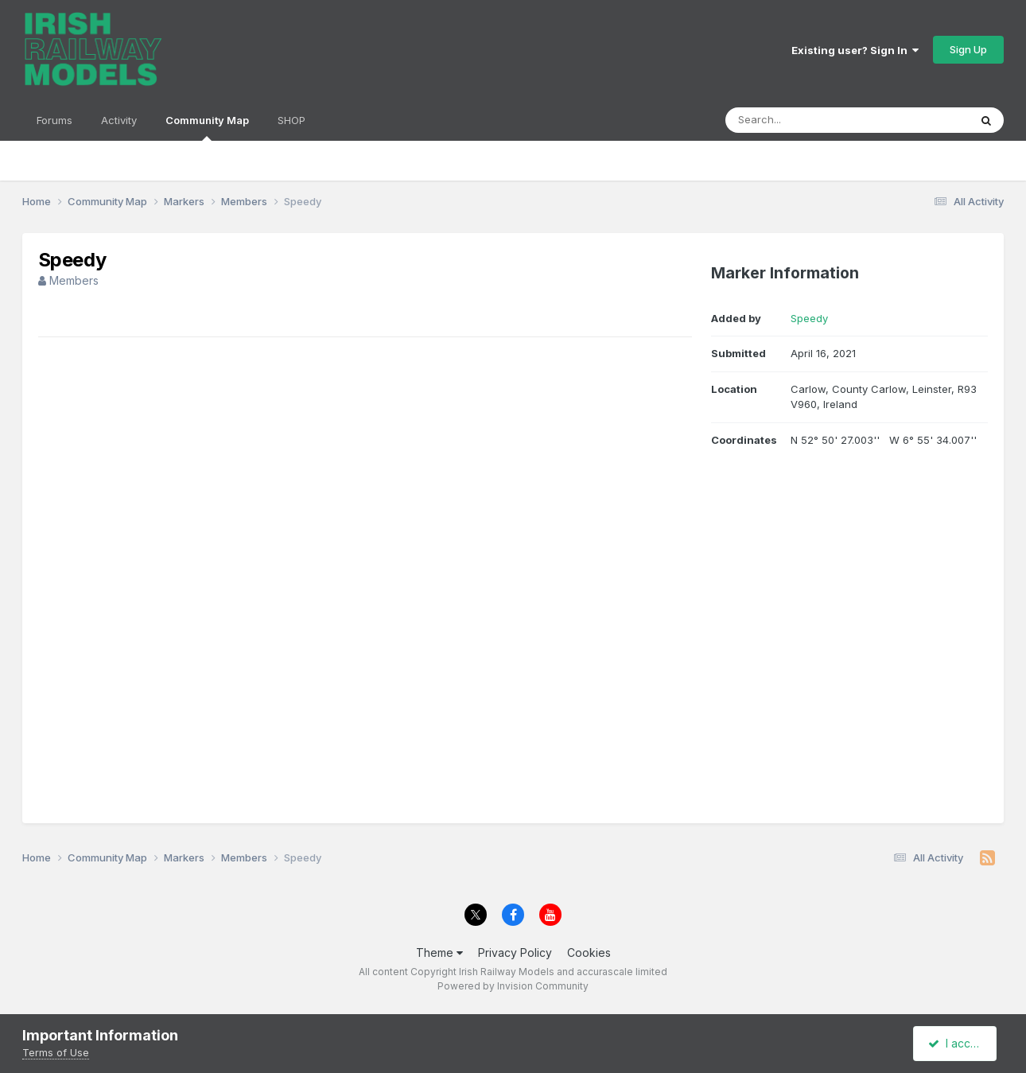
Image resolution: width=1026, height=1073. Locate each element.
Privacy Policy (515, 952)
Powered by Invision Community (513, 986)
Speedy (809, 318)
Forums (54, 120)
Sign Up (968, 49)
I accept (957, 1043)
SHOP (291, 120)
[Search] (803, 120)
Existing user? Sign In (855, 50)
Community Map (207, 127)
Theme (439, 952)
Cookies (589, 952)
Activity (119, 120)
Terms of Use (55, 1052)
